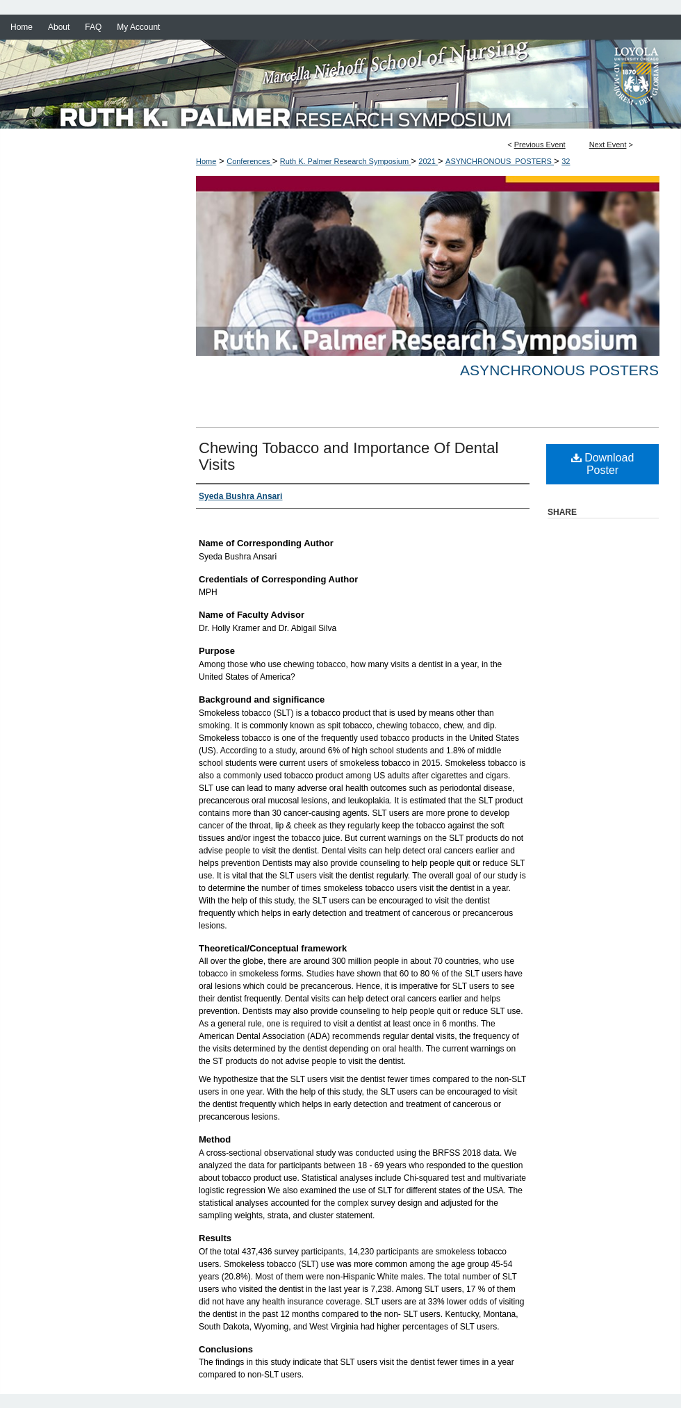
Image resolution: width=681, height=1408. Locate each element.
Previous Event (540, 144)
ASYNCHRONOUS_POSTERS (499, 161)
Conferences (249, 161)
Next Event (608, 144)
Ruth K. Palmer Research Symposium (345, 161)
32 (565, 161)
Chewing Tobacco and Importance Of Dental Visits (348, 456)
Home (206, 161)
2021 (428, 161)
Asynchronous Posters (559, 370)
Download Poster (602, 464)
